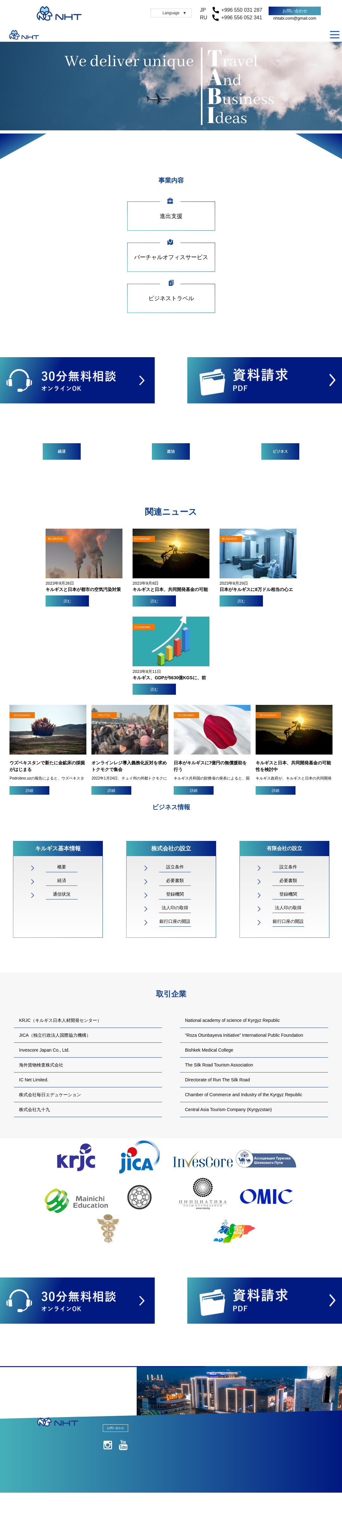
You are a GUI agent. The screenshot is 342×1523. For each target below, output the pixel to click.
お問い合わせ (295, 11)
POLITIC (104, 715)
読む (67, 601)
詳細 (29, 790)
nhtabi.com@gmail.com (294, 18)
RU (324, 34)
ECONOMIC (22, 715)
